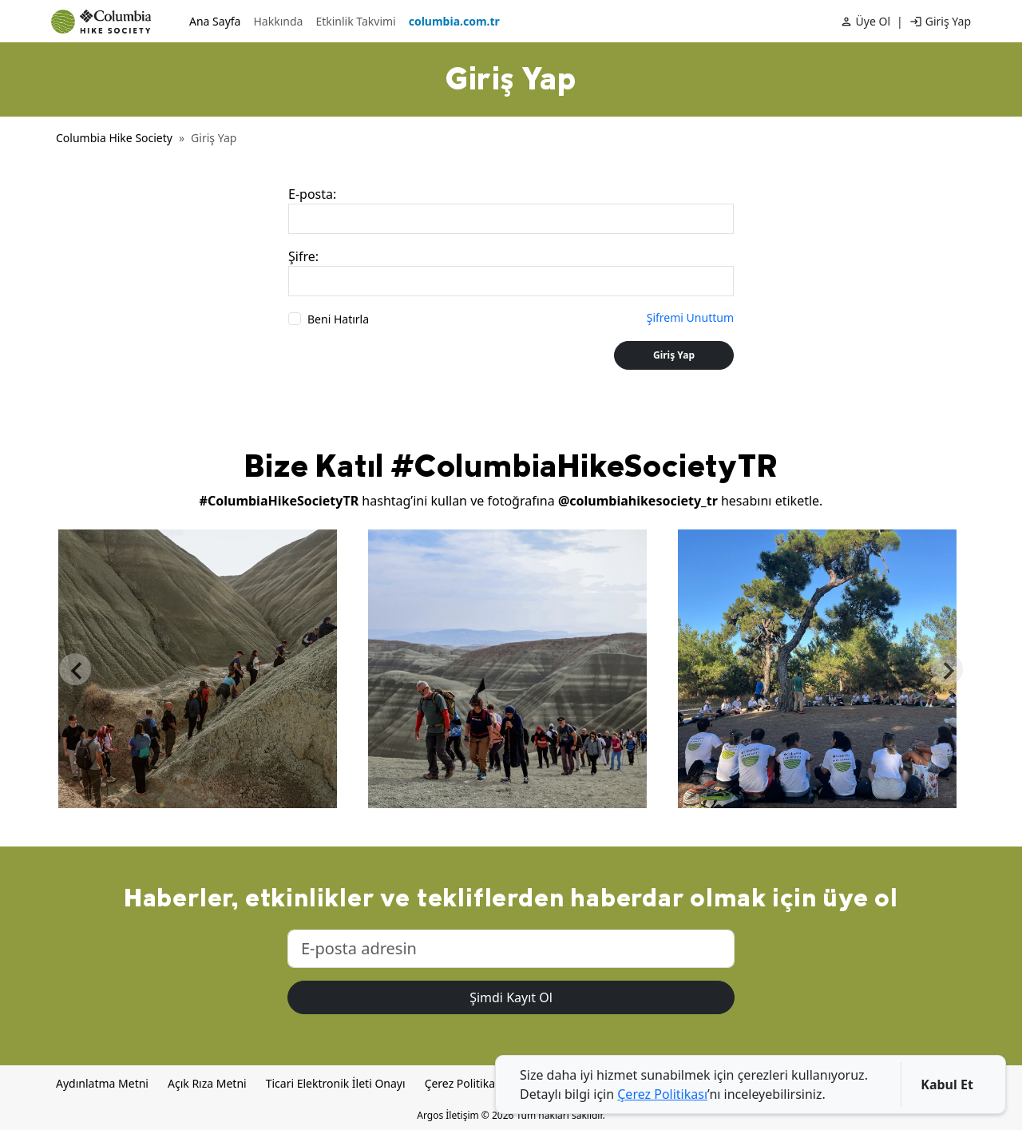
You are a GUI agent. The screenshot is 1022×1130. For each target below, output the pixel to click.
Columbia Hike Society (114, 137)
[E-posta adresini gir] (511, 949)
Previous (75, 669)
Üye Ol (873, 21)
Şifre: (303, 256)
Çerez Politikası (464, 1083)
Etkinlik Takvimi (355, 21)
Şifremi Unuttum (690, 317)
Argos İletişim (447, 1115)
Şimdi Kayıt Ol (511, 997)
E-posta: (312, 194)
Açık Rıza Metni (207, 1083)
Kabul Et (947, 1084)
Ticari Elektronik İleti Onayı (336, 1083)
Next (947, 669)
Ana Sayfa (214, 21)
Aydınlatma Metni (102, 1083)
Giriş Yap (948, 21)
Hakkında (278, 21)
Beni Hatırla (338, 319)
